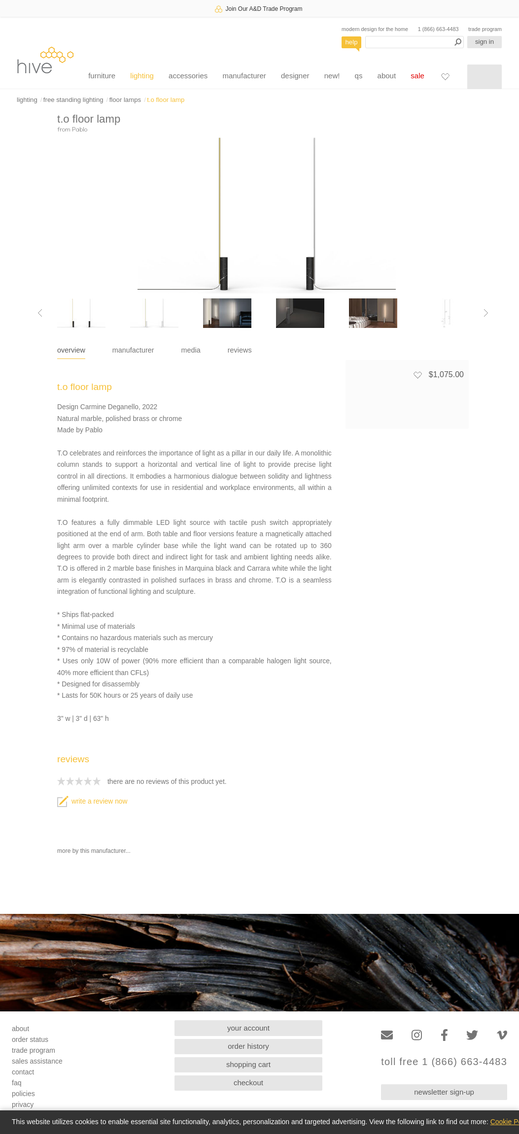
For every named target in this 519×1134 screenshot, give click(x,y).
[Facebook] (444, 1035)
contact (23, 1072)
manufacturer (244, 75)
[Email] (387, 1035)
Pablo (79, 129)
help (352, 42)
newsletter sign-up (444, 1092)
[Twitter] (472, 1035)
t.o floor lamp (165, 99)
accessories (188, 75)
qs (359, 75)
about (387, 75)
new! (332, 75)
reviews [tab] (240, 350)
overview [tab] (71, 350)
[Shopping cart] (484, 77)
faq (16, 1083)
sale (417, 75)
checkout (248, 1082)
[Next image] (486, 313)
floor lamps (125, 99)
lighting (142, 75)
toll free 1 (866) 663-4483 (444, 1062)
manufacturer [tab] (133, 350)
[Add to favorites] (417, 375)
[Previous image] (40, 313)
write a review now (92, 801)
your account (248, 1028)
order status (30, 1039)
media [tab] (191, 350)
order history (248, 1046)
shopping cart (248, 1064)
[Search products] (414, 42)
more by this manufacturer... (94, 850)
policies (23, 1094)
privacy (23, 1104)
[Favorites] (445, 76)
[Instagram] (417, 1035)
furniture (101, 75)
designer (295, 75)
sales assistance (37, 1061)
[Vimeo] (502, 1035)
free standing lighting (73, 99)
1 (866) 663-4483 (438, 29)
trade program (485, 29)
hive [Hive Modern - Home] (45, 59)
